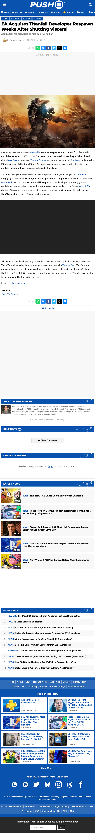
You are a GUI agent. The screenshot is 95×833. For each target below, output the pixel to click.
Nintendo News (79, 806)
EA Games (15, 19)
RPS (72, 811)
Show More (47, 768)
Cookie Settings (57, 686)
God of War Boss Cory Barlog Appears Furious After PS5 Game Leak (44, 633)
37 (17, 517)
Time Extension (45, 806)
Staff (28, 682)
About (20, 682)
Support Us (54, 682)
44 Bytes (63, 797)
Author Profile (36, 420)
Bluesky (50, 420)
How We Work (40, 682)
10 (17, 566)
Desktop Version (76, 686)
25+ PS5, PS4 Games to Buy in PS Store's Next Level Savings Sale (44, 616)
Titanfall (34, 152)
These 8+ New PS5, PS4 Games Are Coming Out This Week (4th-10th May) (47, 656)
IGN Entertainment (42, 797)
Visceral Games (38, 160)
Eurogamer (27, 811)
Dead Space (13, 160)
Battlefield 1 (7, 182)
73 (17, 550)
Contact (66, 682)
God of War (85, 186)
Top (11, 682)
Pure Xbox (30, 806)
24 (17, 533)
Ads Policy (32, 686)
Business (26, 19)
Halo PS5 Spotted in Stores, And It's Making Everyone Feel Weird (42, 662)
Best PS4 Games (10, 294)
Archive (43, 686)
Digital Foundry (62, 806)
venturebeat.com (17, 283)
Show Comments (47, 440)
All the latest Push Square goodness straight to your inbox (47, 821)
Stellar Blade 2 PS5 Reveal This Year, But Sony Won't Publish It (41, 668)
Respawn (37, 19)
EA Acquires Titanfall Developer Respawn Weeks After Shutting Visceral (47, 26)
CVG (65, 811)
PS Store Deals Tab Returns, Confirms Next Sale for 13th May (40, 627)
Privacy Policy (79, 682)
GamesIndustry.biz (51, 811)
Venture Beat (68, 265)
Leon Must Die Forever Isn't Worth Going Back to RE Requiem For (44, 650)
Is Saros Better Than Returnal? (26, 622)
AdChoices (72, 797)
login (50, 466)
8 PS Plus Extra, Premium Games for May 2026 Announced (39, 645)
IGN (91, 806)
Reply (60, 420)
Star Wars (75, 160)
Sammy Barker (17, 40)
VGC (37, 811)
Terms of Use (18, 686)
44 (53, 308)
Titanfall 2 (80, 174)
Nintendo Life (15, 806)
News (5, 19)
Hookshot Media (18, 797)
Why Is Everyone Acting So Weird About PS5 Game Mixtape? (40, 639)
